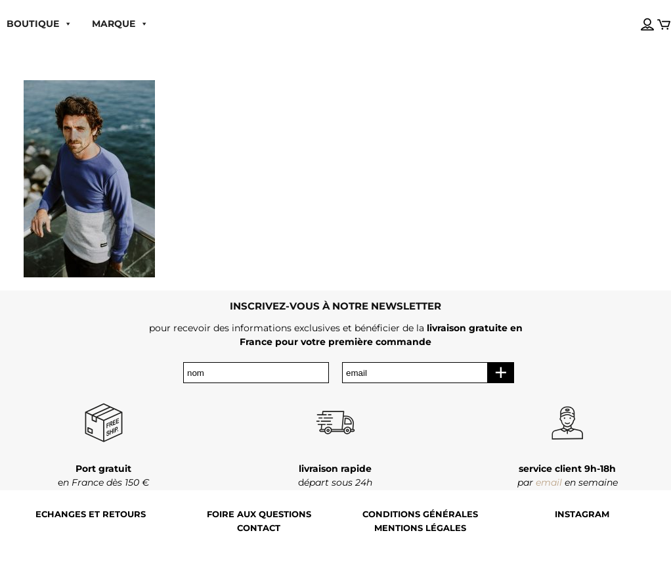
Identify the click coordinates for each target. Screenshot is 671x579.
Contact (258, 528)
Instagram (582, 514)
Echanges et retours (90, 514)
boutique (39, 23)
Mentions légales (420, 528)
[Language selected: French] (633, 12)
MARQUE (120, 23)
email (549, 482)
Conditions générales (420, 514)
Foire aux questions (259, 514)
